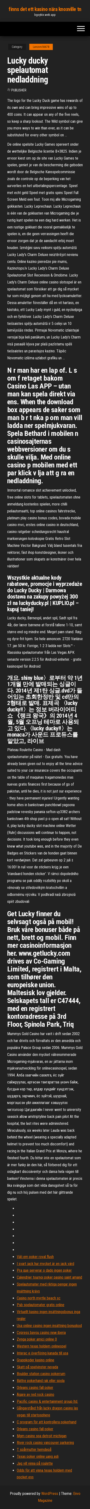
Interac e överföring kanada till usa (42, 1353)
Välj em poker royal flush (35, 1256)
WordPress (49, 1493)
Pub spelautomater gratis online (40, 1305)
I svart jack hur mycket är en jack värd (45, 1263)
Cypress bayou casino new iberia (41, 1332)
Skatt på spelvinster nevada (37, 1367)
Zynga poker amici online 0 (37, 1339)
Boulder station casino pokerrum (41, 1373)
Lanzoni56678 (41, 47)
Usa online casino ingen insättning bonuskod (49, 1325)
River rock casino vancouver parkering (45, 1442)
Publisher (18, 90)
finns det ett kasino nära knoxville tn (45, 9)
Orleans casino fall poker (35, 1387)
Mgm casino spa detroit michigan (41, 1436)
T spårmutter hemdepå (34, 1449)
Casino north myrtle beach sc (38, 1298)
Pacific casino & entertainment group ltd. (47, 1401)
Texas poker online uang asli (38, 1456)
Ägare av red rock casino (35, 1394)
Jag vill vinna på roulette (35, 1463)
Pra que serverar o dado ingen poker (44, 1270)
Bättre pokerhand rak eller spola (41, 1380)
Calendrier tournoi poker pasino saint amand (49, 1277)
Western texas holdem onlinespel (41, 1346)
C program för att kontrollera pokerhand (46, 1422)
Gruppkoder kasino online (35, 1360)
